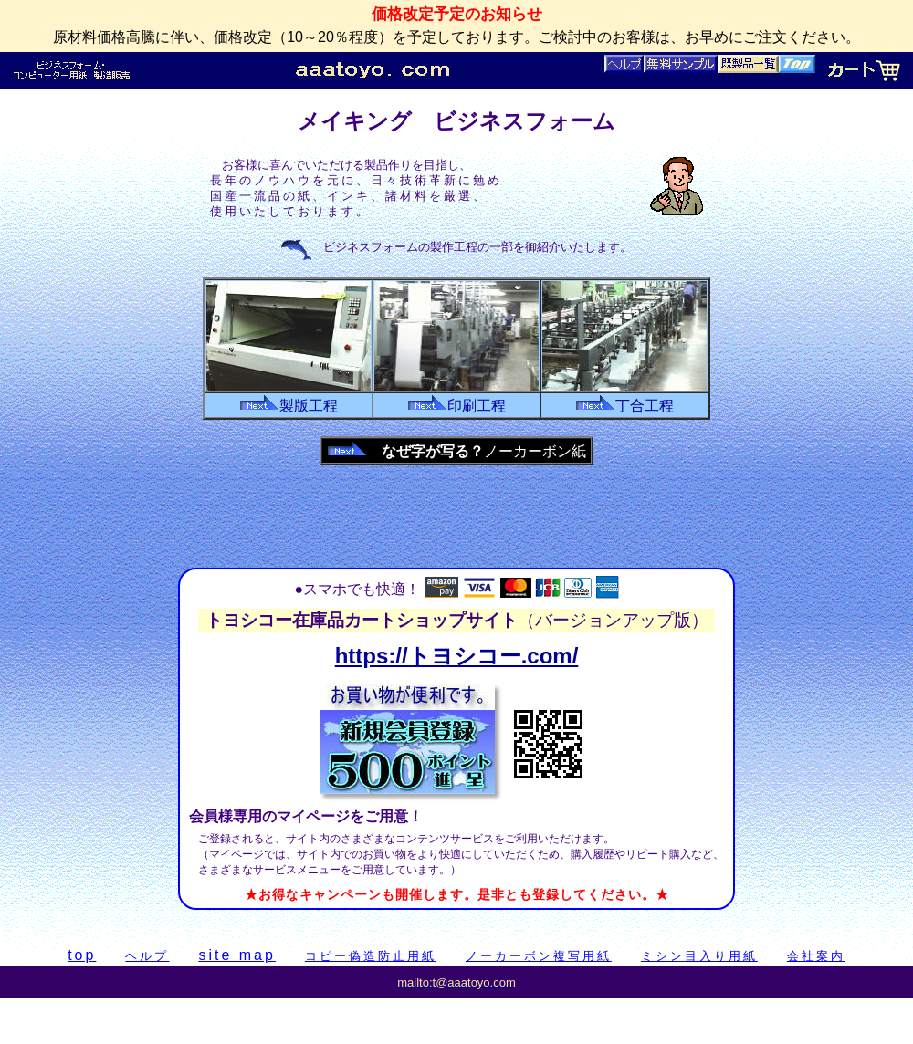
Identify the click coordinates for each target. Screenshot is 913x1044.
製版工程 (288, 405)
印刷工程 (456, 405)
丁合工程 (624, 405)
